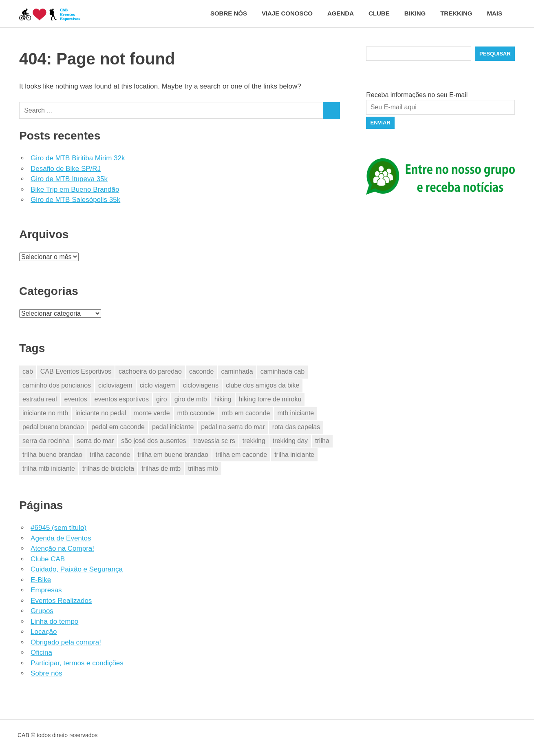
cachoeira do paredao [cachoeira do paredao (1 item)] (150, 371)
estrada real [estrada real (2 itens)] (39, 399)
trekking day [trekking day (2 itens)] (290, 440)
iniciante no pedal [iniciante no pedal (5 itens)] (100, 413)
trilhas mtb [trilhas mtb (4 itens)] (203, 468)
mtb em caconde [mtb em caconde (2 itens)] (246, 413)
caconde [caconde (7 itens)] (201, 371)
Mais (499, 13)
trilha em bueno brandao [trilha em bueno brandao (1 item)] (172, 454)
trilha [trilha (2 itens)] (322, 440)
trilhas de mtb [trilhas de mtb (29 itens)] (161, 468)
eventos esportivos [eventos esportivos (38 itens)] (122, 399)
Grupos (42, 611)
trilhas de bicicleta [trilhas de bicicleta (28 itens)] (108, 468)
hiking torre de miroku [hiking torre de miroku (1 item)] (270, 399)
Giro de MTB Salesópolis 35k (75, 200)
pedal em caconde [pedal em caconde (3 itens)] (118, 426)
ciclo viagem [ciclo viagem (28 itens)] (158, 385)
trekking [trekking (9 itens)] (254, 440)
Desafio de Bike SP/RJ (66, 169)
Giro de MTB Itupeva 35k (69, 179)
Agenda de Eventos (61, 538)
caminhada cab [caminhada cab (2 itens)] (282, 371)
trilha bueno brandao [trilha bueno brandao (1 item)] (52, 454)
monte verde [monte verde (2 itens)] (152, 413)
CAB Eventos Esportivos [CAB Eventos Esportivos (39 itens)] (75, 371)
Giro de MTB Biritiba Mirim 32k (78, 158)
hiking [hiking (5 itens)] (223, 399)
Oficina (41, 652)
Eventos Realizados (61, 601)
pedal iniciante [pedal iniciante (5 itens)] (173, 426)
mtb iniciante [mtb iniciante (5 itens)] (295, 413)
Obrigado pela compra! (66, 642)
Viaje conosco (287, 13)
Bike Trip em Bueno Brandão (75, 189)
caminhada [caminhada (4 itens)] (237, 371)
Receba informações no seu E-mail (417, 94)
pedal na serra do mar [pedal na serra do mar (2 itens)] (233, 426)
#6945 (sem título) (58, 528)
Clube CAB (48, 559)
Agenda (340, 13)
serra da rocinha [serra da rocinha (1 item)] (46, 440)
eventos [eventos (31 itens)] (75, 399)
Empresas (46, 590)
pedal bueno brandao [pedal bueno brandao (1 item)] (53, 426)
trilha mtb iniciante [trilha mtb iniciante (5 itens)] (48, 468)
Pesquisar (495, 54)
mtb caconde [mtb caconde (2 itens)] (196, 413)
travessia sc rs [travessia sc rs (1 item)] (214, 440)
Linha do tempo (54, 621)
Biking (415, 13)
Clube (379, 13)
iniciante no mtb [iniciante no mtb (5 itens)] (45, 413)
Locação (44, 632)
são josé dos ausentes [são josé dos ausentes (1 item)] (153, 440)
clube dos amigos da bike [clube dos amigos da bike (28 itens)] (263, 385)
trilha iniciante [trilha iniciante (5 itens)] (294, 454)
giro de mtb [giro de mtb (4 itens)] (190, 399)
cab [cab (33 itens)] (27, 371)
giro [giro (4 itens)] (161, 399)
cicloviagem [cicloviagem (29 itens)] (115, 385)
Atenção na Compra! (62, 548)
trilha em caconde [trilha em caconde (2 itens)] (241, 454)
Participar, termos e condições (77, 663)
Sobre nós (228, 13)
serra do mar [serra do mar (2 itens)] (95, 440)
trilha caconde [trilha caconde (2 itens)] (110, 454)
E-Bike (41, 580)
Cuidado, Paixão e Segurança (77, 569)
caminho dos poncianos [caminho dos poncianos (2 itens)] (56, 385)
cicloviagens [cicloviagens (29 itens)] (200, 385)
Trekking (456, 13)
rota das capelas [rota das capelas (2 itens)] (296, 426)
